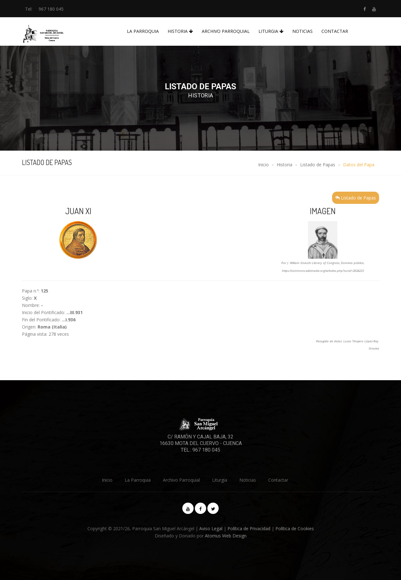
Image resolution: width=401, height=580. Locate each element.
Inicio (263, 165)
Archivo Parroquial (226, 31)
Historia (180, 31)
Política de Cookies (294, 528)
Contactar (334, 31)
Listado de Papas (317, 165)
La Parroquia (143, 31)
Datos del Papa (358, 165)
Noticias (302, 31)
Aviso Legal (210, 528)
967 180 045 (51, 9)
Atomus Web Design (226, 536)
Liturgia (271, 31)
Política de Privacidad (248, 528)
